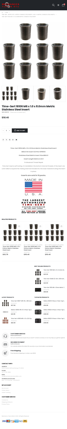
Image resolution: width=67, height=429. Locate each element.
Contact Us (5, 400)
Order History (5, 391)
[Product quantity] (6, 130)
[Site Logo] (10, 5)
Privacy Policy (6, 405)
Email (16, 139)
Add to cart (21, 130)
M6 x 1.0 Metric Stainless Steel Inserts (12, 245)
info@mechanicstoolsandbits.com (12, 377)
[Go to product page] (12, 233)
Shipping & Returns (7, 403)
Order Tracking (6, 393)
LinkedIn (9, 139)
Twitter (6, 139)
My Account (5, 389)
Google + (13, 139)
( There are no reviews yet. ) (18, 112)
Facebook (3, 139)
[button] (53, 5)
